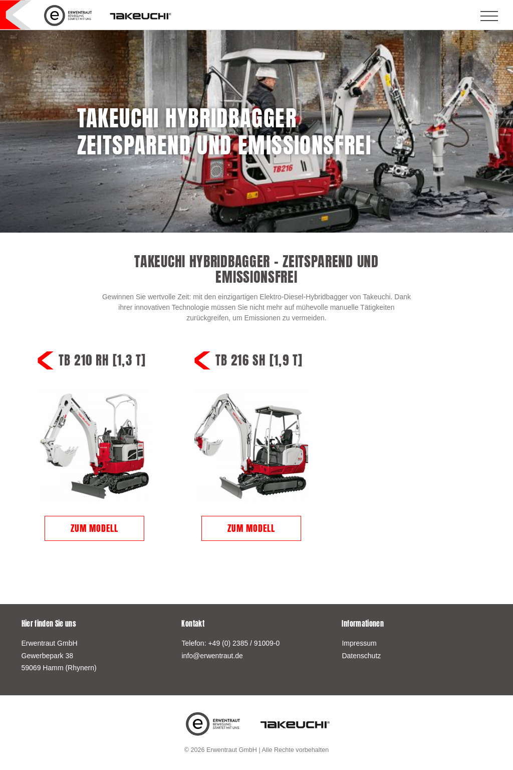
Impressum (359, 643)
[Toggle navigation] (489, 16)
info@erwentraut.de (211, 656)
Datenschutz (361, 656)
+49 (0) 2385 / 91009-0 (244, 643)
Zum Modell (94, 528)
